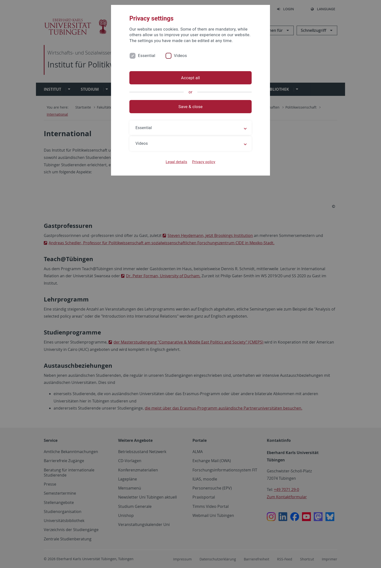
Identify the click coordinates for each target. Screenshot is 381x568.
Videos (180, 55)
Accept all (190, 77)
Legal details (176, 162)
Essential (146, 55)
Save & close (191, 106)
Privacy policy (203, 162)
